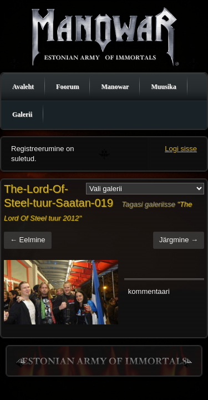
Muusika (163, 87)
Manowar (115, 87)
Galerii (22, 114)
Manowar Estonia (104, 35)
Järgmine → (178, 240)
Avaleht (23, 87)
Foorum (67, 87)
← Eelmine (27, 240)
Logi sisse (181, 148)
